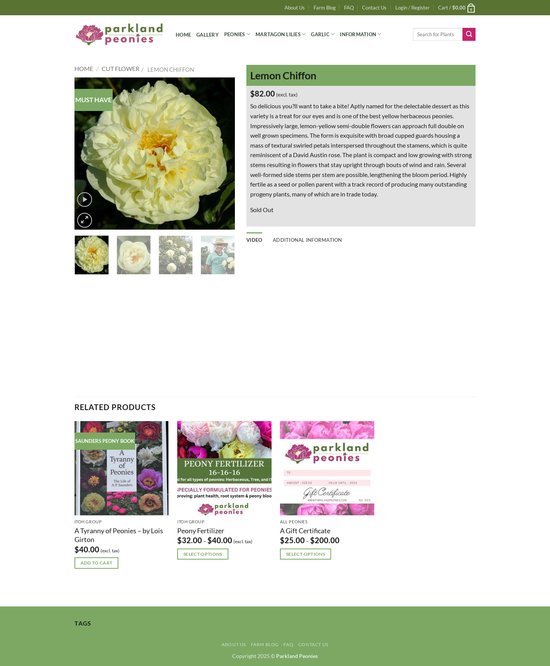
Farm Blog (325, 8)
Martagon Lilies (281, 34)
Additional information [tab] (307, 240)
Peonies (237, 34)
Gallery (207, 35)
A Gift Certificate (305, 530)
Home (183, 35)
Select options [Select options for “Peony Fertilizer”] (202, 554)
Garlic (323, 34)
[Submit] (469, 34)
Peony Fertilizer (200, 530)
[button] (412, 7)
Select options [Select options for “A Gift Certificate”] (305, 554)
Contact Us (374, 8)
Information (360, 34)
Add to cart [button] (97, 562)
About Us (295, 8)
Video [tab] (254, 240)
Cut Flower (120, 68)
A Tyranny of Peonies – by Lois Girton (118, 535)
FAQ (349, 8)
